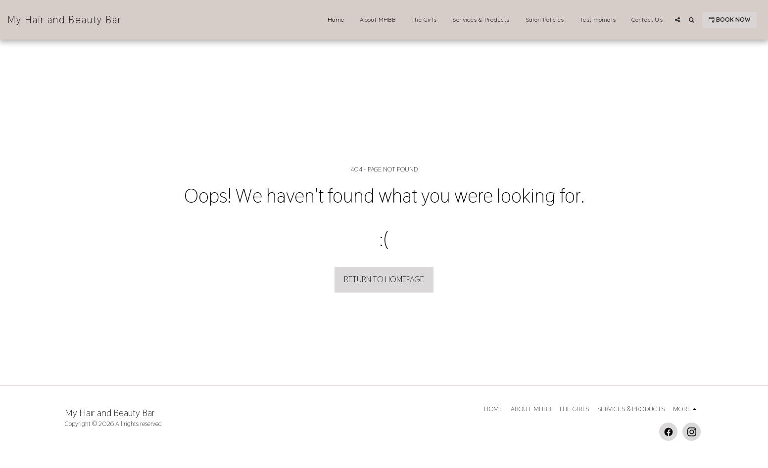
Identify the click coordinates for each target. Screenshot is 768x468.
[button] (677, 20)
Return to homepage (384, 279)
